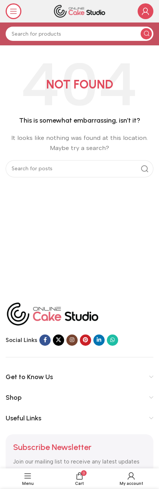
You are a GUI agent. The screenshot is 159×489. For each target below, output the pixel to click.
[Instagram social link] (72, 340)
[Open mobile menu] (13, 11)
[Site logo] (79, 11)
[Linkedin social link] (99, 340)
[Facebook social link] (45, 340)
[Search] (79, 34)
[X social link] (58, 340)
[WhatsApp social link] (112, 340)
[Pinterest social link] (85, 340)
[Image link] (52, 313)
